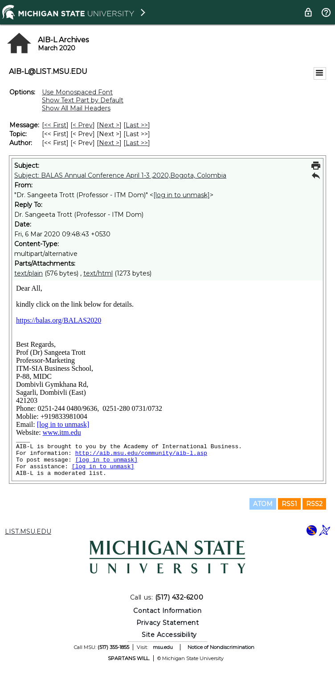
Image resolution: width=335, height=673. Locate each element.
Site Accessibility (169, 635)
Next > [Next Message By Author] (109, 143)
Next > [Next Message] (109, 125)
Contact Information (167, 611)
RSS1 (289, 504)
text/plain (28, 273)
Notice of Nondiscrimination (221, 647)
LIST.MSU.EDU (28, 531)
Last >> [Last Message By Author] (137, 143)
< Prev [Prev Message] (83, 125)
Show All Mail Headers (76, 108)
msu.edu (163, 647)
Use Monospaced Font (77, 92)
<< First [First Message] (55, 125)
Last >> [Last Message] (137, 125)
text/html (98, 273)
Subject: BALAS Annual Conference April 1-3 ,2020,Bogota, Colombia (120, 175)
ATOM (263, 504)
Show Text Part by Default (82, 100)
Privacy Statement (167, 623)
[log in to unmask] (181, 195)
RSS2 (314, 504)
